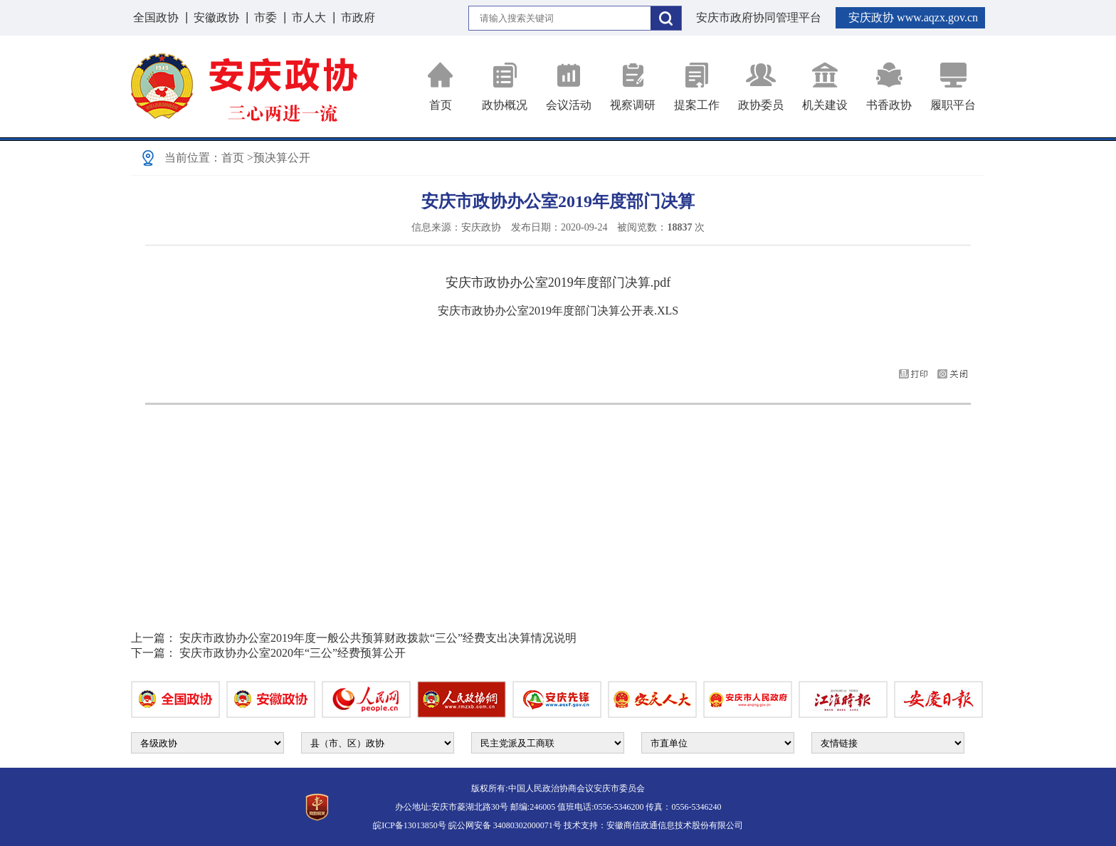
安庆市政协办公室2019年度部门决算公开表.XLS (558, 311)
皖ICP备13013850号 (409, 825)
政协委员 (761, 86)
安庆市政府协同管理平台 (758, 17)
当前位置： (192, 158)
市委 (265, 17)
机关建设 (825, 86)
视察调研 (633, 86)
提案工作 (697, 86)
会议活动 (568, 86)
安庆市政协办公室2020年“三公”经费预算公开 (292, 653)
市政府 (358, 17)
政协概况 (504, 86)
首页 (441, 86)
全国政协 (156, 17)
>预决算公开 (278, 158)
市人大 (309, 17)
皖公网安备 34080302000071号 (505, 825)
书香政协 (889, 86)
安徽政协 (216, 17)
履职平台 (953, 86)
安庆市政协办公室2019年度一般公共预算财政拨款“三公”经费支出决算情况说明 (378, 638)
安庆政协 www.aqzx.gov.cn (913, 17)
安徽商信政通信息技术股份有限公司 (674, 825)
